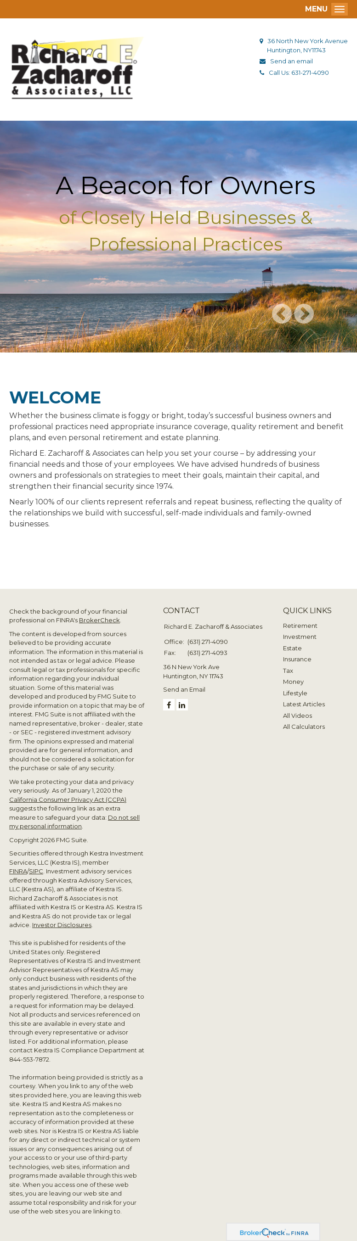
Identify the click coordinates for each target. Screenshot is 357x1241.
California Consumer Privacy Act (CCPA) (67, 799)
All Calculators (304, 726)
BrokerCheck (99, 620)
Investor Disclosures (61, 924)
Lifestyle (295, 693)
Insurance (297, 659)
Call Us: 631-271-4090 (299, 72)
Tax (288, 670)
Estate (292, 648)
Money (293, 681)
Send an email (291, 61)
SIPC (36, 871)
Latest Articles (304, 704)
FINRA (18, 871)
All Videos (297, 715)
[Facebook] (169, 704)
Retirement (300, 625)
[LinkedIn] (182, 704)
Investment (300, 636)
